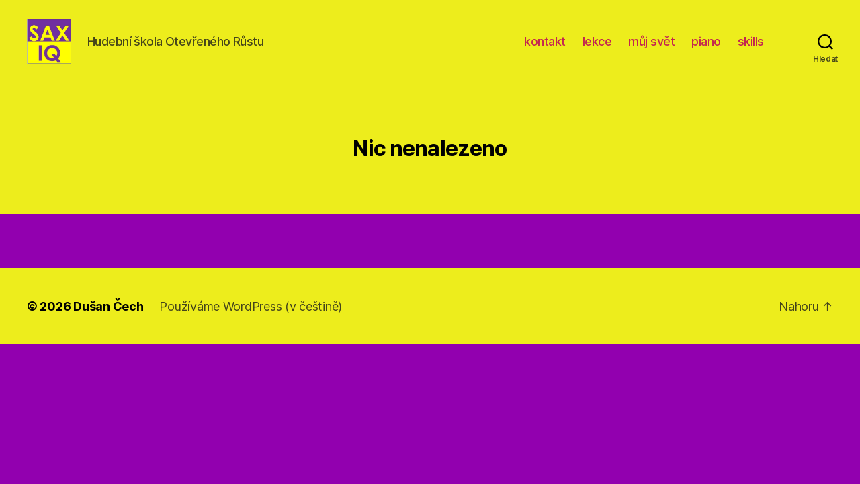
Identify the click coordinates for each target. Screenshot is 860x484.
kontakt (545, 49)
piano (706, 49)
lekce (597, 49)
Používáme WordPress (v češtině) (250, 322)
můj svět (651, 49)
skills (751, 49)
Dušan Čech (108, 322)
